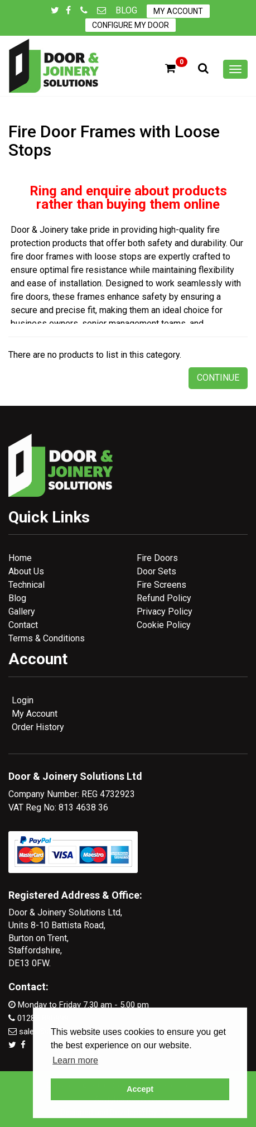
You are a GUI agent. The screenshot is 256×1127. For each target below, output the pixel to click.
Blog (126, 10)
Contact (23, 625)
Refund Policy (164, 598)
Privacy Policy (164, 611)
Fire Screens (161, 584)
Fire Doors (157, 558)
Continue (218, 377)
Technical (26, 584)
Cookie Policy (164, 625)
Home (20, 558)
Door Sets (156, 571)
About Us (26, 571)
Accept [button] (140, 1089)
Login (22, 700)
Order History (38, 727)
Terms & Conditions (46, 638)
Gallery (21, 611)
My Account (178, 11)
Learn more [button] (75, 1060)
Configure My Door (130, 25)
